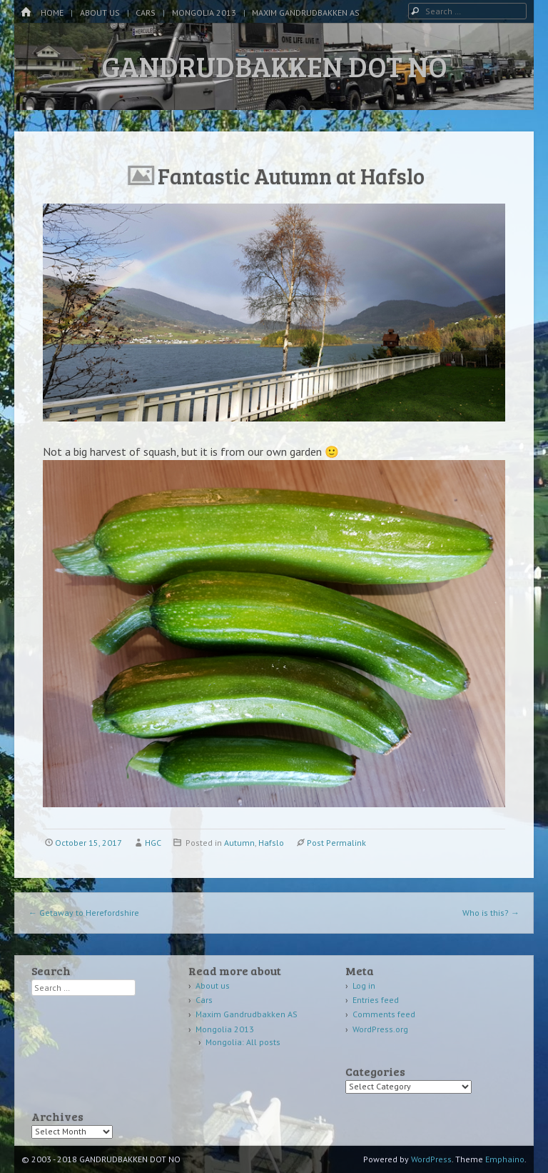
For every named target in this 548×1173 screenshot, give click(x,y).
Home (52, 12)
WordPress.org (380, 1029)
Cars (146, 12)
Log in (363, 985)
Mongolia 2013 (204, 12)
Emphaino (504, 1159)
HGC (153, 842)
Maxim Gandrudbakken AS (306, 12)
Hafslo (271, 842)
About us (100, 12)
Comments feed (383, 1014)
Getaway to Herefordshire (84, 912)
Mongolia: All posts (243, 1042)
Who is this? (490, 912)
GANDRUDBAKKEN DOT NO (274, 65)
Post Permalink (336, 842)
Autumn (239, 842)
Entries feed (375, 999)
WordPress (431, 1159)
